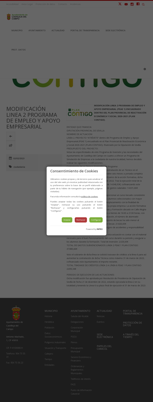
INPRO (100, 229)
